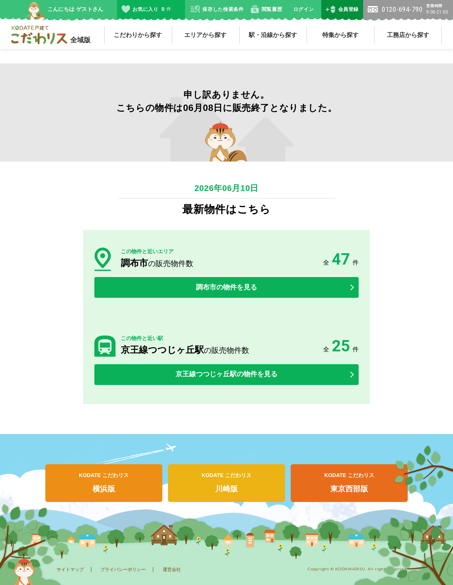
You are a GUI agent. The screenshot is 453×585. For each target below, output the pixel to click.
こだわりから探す (138, 35)
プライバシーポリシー (123, 569)
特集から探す (340, 35)
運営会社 (172, 569)
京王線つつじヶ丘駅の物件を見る (226, 374)
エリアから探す (205, 35)
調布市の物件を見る (226, 287)
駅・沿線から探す (273, 35)
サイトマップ (70, 569)
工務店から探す (408, 35)
